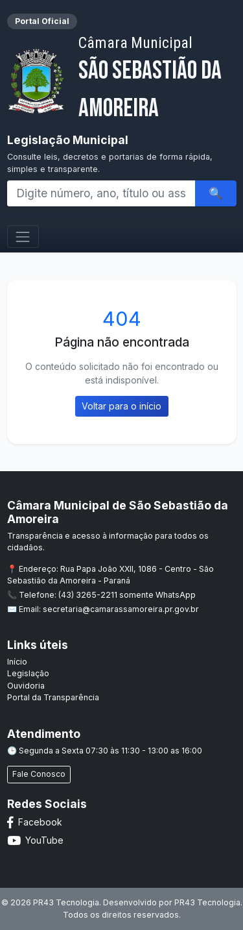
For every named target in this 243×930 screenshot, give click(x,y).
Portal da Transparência (53, 697)
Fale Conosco (38, 774)
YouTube (35, 840)
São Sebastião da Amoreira (157, 79)
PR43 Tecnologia (207, 902)
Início (17, 662)
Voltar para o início (121, 405)
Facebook (34, 821)
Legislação (28, 673)
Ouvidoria (26, 686)
